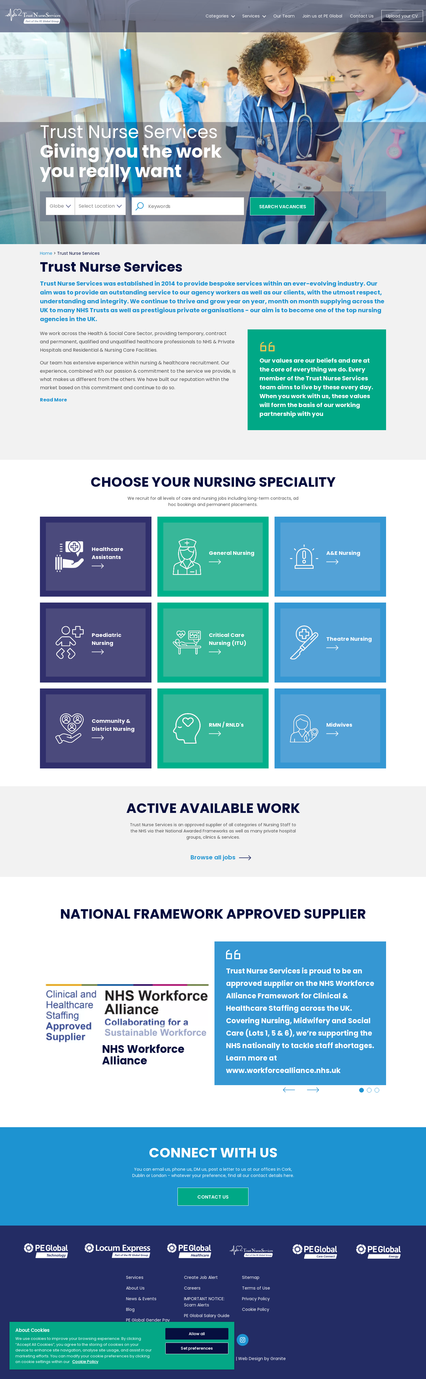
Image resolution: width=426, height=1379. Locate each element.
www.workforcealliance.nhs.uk (283, 1070)
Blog (130, 1309)
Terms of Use (256, 1287)
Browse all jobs (213, 857)
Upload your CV (402, 19)
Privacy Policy (256, 1298)
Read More (53, 399)
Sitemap (250, 1277)
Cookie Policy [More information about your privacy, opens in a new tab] (85, 1361)
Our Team (284, 19)
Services (251, 19)
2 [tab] (369, 1090)
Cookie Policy (255, 1309)
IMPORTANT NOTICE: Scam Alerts (204, 1301)
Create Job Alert (201, 1277)
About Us (135, 1287)
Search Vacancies (282, 206)
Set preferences (197, 1348)
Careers (192, 1287)
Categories (217, 19)
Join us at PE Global (322, 19)
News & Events (141, 1298)
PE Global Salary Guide (207, 1315)
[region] (121, 1346)
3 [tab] (377, 1090)
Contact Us (362, 19)
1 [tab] (361, 1090)
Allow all (197, 1334)
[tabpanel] (213, 1013)
